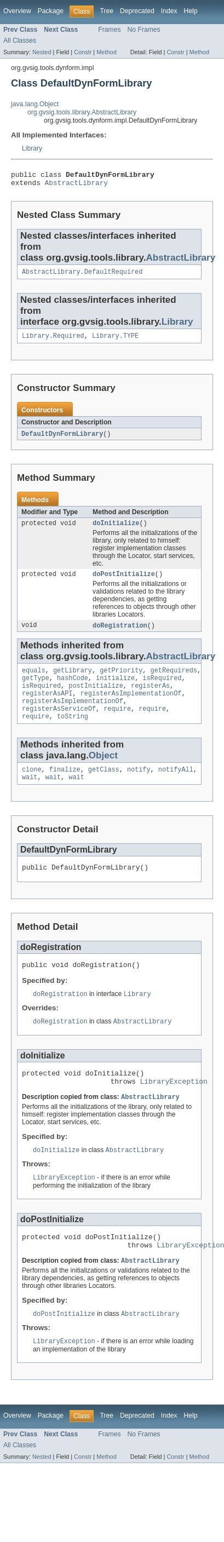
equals (33, 680)
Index (169, 11)
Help (191, 11)
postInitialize (95, 697)
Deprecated (137, 11)
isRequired (161, 688)
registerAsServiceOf (59, 724)
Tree (106, 11)
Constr (82, 52)
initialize (115, 688)
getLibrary (72, 680)
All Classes (19, 40)
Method (106, 52)
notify (139, 786)
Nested (41, 52)
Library (32, 148)
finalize (65, 786)
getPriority (121, 680)
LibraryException (174, 1107)
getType (35, 688)
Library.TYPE (115, 341)
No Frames (144, 29)
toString (72, 732)
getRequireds (174, 680)
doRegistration (120, 634)
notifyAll (175, 786)
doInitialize (116, 530)
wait (29, 795)
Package (51, 11)
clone (32, 786)
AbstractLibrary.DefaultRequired (82, 276)
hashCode (72, 688)
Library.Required (53, 341)
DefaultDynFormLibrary (62, 439)
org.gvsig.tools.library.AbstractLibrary (81, 112)
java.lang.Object (35, 104)
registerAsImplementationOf (131, 706)
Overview (17, 11)
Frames (109, 29)
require (117, 724)
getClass (103, 786)
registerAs (150, 697)
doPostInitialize (124, 582)
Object (103, 772)
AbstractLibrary (76, 186)
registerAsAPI (47, 706)
